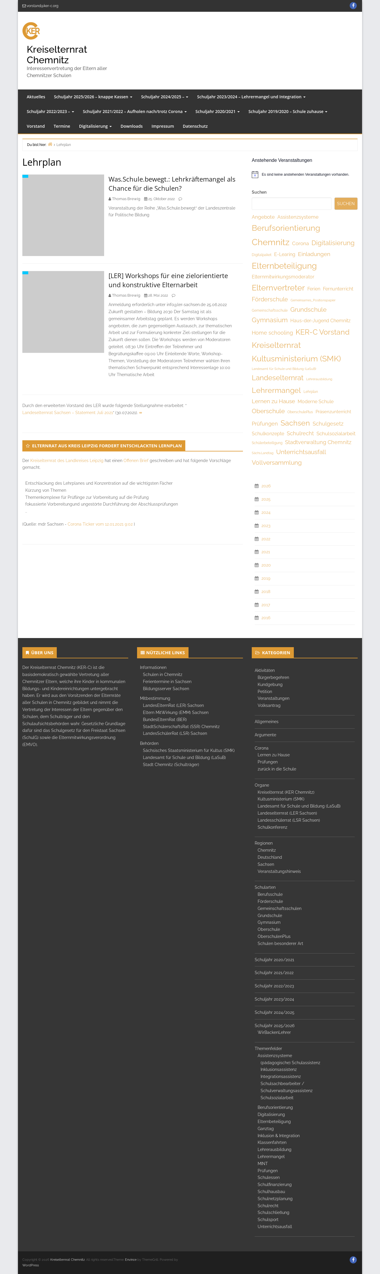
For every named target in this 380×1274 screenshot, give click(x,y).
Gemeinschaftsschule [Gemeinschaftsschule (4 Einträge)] (270, 310)
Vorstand (36, 126)
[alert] (305, 174)
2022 (265, 538)
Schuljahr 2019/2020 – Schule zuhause (288, 111)
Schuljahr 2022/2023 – (50, 111)
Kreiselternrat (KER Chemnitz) (286, 792)
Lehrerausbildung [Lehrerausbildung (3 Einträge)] (319, 379)
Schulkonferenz (272, 827)
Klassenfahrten (272, 1142)
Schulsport (268, 1219)
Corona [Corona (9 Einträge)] (300, 243)
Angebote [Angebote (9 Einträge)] (263, 217)
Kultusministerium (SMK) (281, 799)
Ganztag (266, 1128)
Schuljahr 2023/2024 (274, 999)
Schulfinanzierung (275, 1184)
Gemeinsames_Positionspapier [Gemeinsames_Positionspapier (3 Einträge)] (313, 300)
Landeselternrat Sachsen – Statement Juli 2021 (67, 412)
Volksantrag (269, 705)
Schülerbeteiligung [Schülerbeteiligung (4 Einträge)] (267, 443)
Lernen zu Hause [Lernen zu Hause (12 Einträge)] (273, 401)
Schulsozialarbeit (277, 1097)
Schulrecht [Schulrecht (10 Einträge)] (300, 433)
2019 (265, 578)
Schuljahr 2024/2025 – (165, 96)
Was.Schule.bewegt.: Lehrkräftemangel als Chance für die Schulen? (172, 183)
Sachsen (266, 864)
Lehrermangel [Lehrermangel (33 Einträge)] (276, 390)
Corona (262, 748)
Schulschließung (273, 1212)
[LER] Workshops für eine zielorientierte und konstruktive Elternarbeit (168, 280)
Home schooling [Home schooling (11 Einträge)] (272, 333)
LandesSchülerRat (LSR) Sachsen (175, 733)
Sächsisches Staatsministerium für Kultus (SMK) (189, 750)
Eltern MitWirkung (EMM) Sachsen (176, 712)
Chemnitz (267, 850)
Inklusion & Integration (279, 1135)
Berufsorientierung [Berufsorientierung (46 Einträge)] (286, 227)
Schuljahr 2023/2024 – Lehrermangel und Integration (251, 96)
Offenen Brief (136, 460)
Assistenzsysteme (275, 1055)
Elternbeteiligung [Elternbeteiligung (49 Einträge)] (284, 266)
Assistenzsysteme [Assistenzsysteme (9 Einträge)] (298, 217)
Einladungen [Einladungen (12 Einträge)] (314, 254)
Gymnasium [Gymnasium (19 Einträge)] (270, 320)
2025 (266, 499)
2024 (266, 512)
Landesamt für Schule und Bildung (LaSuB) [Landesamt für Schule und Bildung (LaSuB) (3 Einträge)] (284, 369)
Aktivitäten (265, 670)
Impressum (162, 126)
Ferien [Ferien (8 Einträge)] (313, 289)
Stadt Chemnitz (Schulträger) (171, 764)
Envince (130, 1260)
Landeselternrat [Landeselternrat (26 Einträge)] (278, 378)
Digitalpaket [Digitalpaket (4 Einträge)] (261, 255)
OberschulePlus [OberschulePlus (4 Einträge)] (300, 412)
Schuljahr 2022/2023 (274, 986)
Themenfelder (268, 1048)
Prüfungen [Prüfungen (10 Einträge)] (265, 424)
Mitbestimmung (155, 698)
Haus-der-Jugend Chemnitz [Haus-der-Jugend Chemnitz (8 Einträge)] (320, 320)
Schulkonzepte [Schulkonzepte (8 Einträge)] (268, 433)
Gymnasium (269, 922)
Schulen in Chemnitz (162, 674)
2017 (265, 604)
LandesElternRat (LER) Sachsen (173, 705)
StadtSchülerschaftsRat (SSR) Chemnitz (181, 726)
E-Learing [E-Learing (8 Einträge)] (284, 254)
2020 (266, 565)
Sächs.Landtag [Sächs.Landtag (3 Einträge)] (263, 453)
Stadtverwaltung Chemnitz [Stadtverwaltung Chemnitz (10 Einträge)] (318, 442)
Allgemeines (267, 721)
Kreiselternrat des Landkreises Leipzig (67, 460)
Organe (262, 785)
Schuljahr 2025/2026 (274, 1025)
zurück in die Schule (277, 769)
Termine (62, 126)
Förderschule (270, 901)
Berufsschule (270, 894)
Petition (265, 691)
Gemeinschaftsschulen (279, 908)
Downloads (132, 126)
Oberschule (269, 929)
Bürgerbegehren (273, 677)
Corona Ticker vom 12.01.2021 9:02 (100, 524)
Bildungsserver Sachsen (166, 688)
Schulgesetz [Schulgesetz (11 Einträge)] (328, 424)
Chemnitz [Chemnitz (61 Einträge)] (270, 242)
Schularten (265, 887)
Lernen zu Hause (274, 755)
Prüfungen (268, 762)
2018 (265, 591)
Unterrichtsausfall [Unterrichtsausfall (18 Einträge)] (301, 452)
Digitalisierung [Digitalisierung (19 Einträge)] (333, 243)
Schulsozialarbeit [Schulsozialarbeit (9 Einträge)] (336, 433)
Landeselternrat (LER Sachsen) (287, 813)
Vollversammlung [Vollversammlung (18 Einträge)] (277, 462)
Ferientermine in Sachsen (167, 681)
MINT (263, 1163)
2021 (265, 551)
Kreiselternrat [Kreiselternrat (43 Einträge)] (276, 345)
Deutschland (270, 857)
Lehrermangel (271, 1156)
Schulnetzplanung (275, 1198)
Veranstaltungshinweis (279, 871)
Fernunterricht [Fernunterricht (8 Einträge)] (338, 289)
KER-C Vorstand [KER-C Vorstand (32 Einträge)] (323, 332)
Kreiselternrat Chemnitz (57, 54)
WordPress (30, 1265)
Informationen (153, 667)
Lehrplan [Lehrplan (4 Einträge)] (311, 392)
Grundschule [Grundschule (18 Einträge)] (308, 309)
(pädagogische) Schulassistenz (290, 1062)
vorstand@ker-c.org (42, 6)
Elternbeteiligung (274, 1121)
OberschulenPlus (274, 936)
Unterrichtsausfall (275, 1226)
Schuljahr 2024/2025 (274, 1012)
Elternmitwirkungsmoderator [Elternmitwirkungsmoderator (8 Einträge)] (283, 277)
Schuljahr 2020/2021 (218, 111)
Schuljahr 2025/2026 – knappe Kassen (93, 96)
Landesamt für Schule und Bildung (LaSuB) (184, 757)
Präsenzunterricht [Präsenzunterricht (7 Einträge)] (333, 411)
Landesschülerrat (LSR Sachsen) (289, 820)
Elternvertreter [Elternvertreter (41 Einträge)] (278, 287)
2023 (265, 525)
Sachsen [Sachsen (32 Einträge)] (295, 422)
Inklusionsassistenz (279, 1069)
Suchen (259, 192)
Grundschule (270, 915)
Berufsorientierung (275, 1107)
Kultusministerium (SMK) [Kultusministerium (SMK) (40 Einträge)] (296, 358)
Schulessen (269, 1177)
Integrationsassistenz (281, 1076)
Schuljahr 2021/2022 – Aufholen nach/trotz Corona (135, 111)
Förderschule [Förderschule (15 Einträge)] (270, 299)
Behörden (149, 743)
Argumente (265, 734)
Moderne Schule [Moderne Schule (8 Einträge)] (316, 401)
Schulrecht (268, 1205)
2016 (265, 617)
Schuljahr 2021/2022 (274, 972)
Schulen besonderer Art (280, 943)
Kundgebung (270, 684)
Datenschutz (195, 126)
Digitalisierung (95, 126)
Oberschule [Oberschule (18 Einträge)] (268, 411)
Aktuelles (36, 96)
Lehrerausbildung (274, 1149)
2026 (266, 486)
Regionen (264, 843)
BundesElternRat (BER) (165, 719)
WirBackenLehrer (274, 1032)
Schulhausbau (271, 1191)
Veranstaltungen (273, 698)
